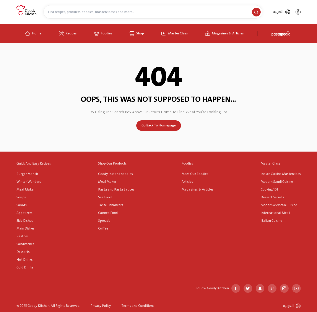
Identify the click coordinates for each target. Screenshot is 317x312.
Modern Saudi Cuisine (277, 181)
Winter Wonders (28, 181)
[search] (256, 12)
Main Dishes (25, 228)
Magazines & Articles (197, 189)
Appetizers (24, 213)
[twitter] (248, 288)
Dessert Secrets (272, 197)
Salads (21, 205)
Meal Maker (25, 189)
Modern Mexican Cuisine (279, 205)
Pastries (22, 236)
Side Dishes (24, 220)
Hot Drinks (24, 259)
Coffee (103, 228)
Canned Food (108, 213)
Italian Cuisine (271, 220)
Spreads (104, 220)
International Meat (275, 213)
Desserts (23, 252)
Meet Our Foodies (195, 174)
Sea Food (105, 197)
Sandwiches (25, 244)
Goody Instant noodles (115, 174)
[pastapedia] (282, 33)
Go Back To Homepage (158, 125)
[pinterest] (272, 288)
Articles (187, 181)
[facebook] (235, 288)
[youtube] (296, 288)
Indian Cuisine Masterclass (281, 174)
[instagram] (284, 288)
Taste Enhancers (110, 205)
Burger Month (27, 174)
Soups (21, 197)
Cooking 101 (269, 189)
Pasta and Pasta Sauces (116, 189)
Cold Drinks (25, 267)
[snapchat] (260, 288)
